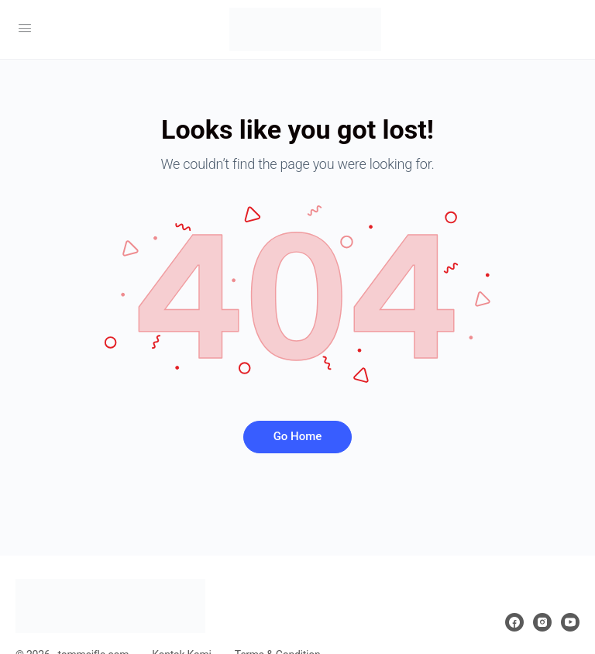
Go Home (297, 436)
